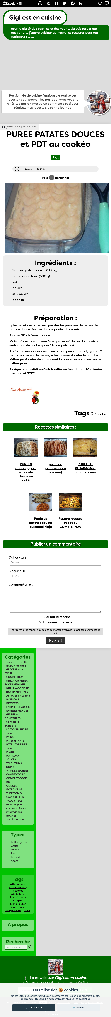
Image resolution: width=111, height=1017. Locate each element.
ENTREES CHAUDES (17, 707)
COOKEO (11, 785)
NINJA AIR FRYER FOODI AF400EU (16, 682)
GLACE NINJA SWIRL (14, 671)
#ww (27, 910)
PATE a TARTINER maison (16, 746)
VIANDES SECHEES (17, 770)
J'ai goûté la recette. (56, 622)
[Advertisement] (55, 65)
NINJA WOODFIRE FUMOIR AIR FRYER (17, 690)
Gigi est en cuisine (35, 17)
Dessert (15, 857)
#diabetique (18, 894)
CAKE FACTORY (15, 774)
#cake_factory (18, 887)
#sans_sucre (18, 907)
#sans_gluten (18, 903)
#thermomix (18, 884)
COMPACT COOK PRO (16, 780)
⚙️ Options (78, 1007)
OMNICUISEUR (15, 797)
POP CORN (12, 755)
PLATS (10, 752)
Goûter (15, 846)
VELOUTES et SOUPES (13, 765)
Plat (13, 853)
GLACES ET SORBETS (12, 723)
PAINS (9, 737)
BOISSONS (12, 699)
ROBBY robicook (16, 665)
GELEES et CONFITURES (12, 716)
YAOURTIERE (14, 800)
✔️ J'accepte (34, 1007)
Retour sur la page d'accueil (21, 126)
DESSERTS (12, 703)
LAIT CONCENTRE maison (16, 731)
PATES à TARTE (15, 740)
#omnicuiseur (18, 897)
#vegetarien (13, 910)
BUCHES (11, 815)
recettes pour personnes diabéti (15, 806)
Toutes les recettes (17, 662)
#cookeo (18, 890)
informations (14, 812)
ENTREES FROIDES (17, 710)
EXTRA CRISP (14, 789)
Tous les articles (15, 819)
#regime (18, 900)
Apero (14, 860)
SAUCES (11, 759)
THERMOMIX (14, 793)
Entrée (15, 849)
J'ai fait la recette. (55, 617)
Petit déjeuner (20, 842)
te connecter (54, 629)
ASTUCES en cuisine (18, 695)
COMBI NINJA (14, 677)
